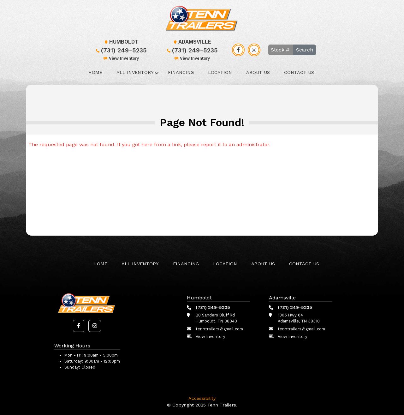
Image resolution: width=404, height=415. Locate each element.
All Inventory (135, 72)
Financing (181, 72)
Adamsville (191, 42)
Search (304, 50)
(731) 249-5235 (121, 50)
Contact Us (299, 72)
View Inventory (121, 58)
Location (220, 72)
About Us (258, 72)
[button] (78, 326)
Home (95, 72)
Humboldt (121, 42)
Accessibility (202, 398)
